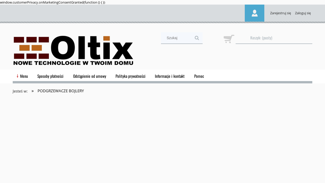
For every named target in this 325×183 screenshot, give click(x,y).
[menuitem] (23, 76)
